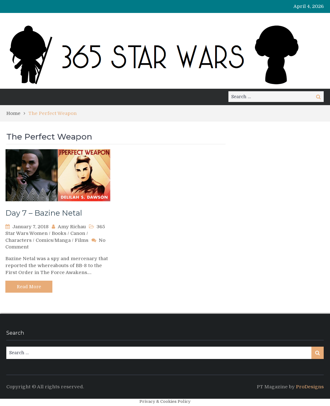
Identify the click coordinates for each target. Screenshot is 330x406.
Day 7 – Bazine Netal (43, 213)
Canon (77, 233)
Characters (18, 240)
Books (59, 233)
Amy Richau (72, 227)
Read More (29, 286)
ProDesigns (310, 387)
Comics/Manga (53, 240)
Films (81, 240)
